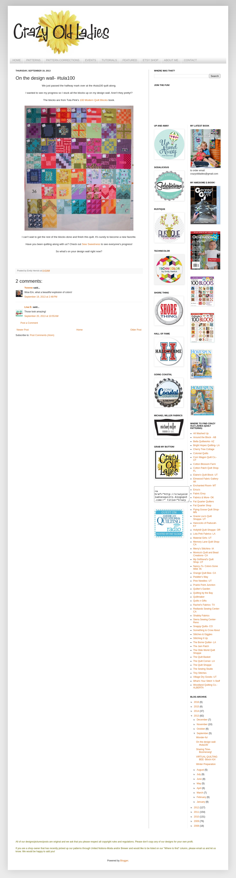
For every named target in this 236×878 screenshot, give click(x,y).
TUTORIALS (109, 60)
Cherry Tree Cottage (204, 449)
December (202, 719)
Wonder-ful (201, 737)
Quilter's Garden (201, 588)
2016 (197, 702)
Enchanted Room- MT (204, 485)
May (199, 783)
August (201, 769)
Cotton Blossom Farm (204, 464)
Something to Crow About (206, 630)
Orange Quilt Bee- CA (204, 573)
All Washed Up (201, 433)
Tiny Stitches (200, 673)
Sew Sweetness (91, 244)
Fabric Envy (199, 493)
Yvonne (28, 287)
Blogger (124, 860)
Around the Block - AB (204, 437)
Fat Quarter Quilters (203, 501)
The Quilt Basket (202, 657)
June (199, 779)
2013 (197, 715)
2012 (197, 807)
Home (79, 329)
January (201, 801)
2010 (197, 816)
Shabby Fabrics (201, 615)
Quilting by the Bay (203, 593)
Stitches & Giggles (202, 634)
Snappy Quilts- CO (203, 626)
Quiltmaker (199, 596)
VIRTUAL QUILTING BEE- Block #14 (206, 758)
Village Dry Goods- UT (205, 677)
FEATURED (130, 60)
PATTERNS (33, 60)
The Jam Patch (201, 646)
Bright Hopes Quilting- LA (206, 445)
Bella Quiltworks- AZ (203, 441)
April (199, 788)
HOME (16, 60)
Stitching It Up (200, 638)
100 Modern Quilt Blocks (94, 100)
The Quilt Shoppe (202, 665)
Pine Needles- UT (202, 580)
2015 (197, 706)
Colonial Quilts (200, 453)
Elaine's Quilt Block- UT (205, 474)
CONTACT (190, 60)
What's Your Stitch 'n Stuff (206, 681)
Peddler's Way (200, 577)
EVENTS (90, 60)
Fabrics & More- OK (203, 497)
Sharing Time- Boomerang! (204, 750)
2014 (197, 711)
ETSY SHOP (150, 60)
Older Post (135, 329)
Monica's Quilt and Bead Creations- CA (206, 554)
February (202, 797)
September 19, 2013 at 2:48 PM (40, 296)
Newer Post (23, 329)
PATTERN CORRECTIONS (63, 60)
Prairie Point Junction (204, 585)
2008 (197, 826)
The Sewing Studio (203, 669)
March (200, 792)
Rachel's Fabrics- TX (204, 604)
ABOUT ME (171, 60)
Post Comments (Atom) (42, 335)
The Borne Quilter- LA (204, 642)
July (199, 774)
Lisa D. (28, 307)
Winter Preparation (206, 764)
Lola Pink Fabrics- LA (204, 533)
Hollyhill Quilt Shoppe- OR (206, 530)
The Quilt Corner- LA (204, 661)
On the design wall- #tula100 (206, 743)
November (202, 724)
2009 (197, 821)
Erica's (196, 489)
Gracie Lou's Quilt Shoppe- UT (202, 517)
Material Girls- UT (202, 538)
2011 (197, 812)
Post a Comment (29, 323)
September (203, 733)
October (201, 728)
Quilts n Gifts (200, 600)
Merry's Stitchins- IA (203, 548)
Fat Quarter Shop (202, 505)
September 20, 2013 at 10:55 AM (41, 316)
